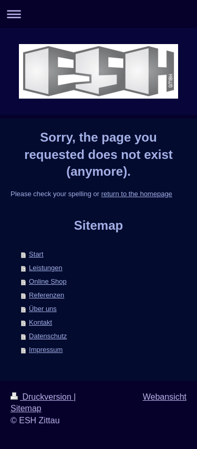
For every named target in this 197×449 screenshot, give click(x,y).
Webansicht (164, 396)
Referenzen (46, 295)
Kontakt (40, 322)
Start (36, 254)
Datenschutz (48, 336)
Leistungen (46, 268)
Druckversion (42, 396)
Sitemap (26, 408)
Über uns (43, 309)
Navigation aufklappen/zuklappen (98, 14)
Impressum (46, 350)
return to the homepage (136, 194)
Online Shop (48, 281)
